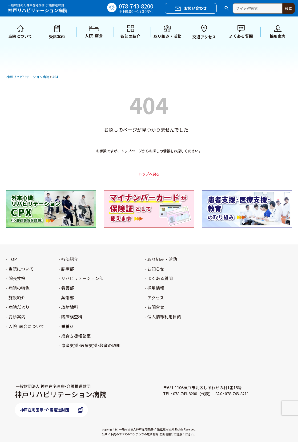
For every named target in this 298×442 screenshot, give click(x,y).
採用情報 (155, 287)
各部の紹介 (131, 32)
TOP (12, 259)
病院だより (18, 306)
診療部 (67, 268)
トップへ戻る (149, 173)
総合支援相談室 (75, 334)
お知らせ (155, 268)
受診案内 (57, 32)
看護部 (67, 287)
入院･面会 (94, 32)
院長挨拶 (16, 278)
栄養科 (67, 324)
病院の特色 (18, 287)
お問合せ (155, 306)
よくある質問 (241, 32)
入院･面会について (25, 324)
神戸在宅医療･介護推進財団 (47, 408)
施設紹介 (16, 296)
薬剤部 (67, 296)
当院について (20, 32)
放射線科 (69, 306)
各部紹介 (69, 259)
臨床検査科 (71, 315)
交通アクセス (204, 32)
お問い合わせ (195, 8)
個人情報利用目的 (163, 315)
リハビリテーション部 (81, 278)
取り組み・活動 (167, 32)
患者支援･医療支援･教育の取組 (89, 343)
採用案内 (278, 32)
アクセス (155, 296)
